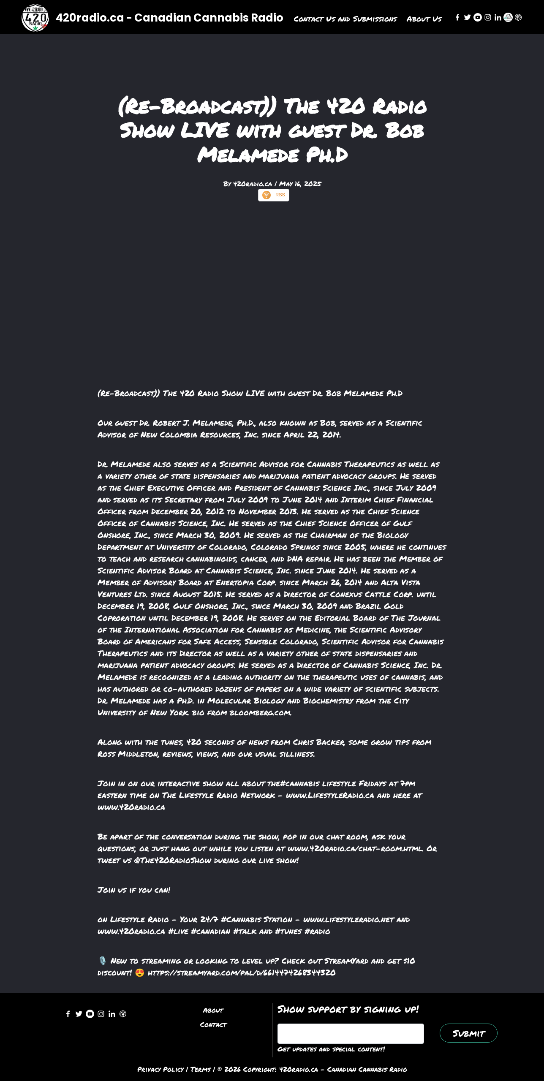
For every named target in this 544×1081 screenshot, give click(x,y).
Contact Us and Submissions (345, 18)
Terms (200, 1069)
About (213, 1010)
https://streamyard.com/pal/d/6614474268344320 (242, 972)
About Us (424, 18)
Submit (468, 1033)
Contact (213, 1024)
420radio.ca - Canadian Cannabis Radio (169, 17)
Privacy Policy (160, 1069)
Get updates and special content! (331, 1049)
